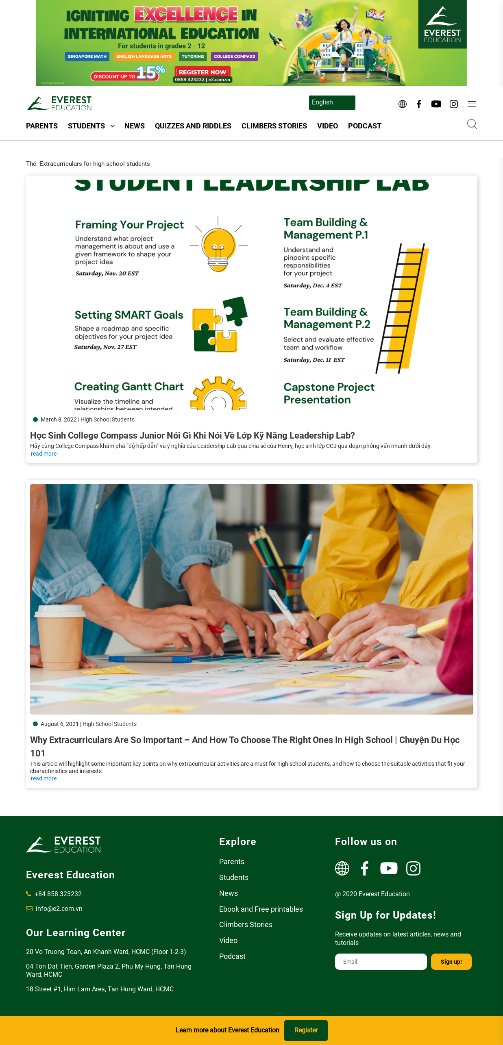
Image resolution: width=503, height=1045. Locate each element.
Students (86, 126)
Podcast (364, 126)
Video (327, 126)
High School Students (108, 419)
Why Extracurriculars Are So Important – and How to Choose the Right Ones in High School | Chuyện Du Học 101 (244, 738)
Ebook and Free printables (261, 909)
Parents (42, 126)
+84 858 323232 (54, 894)
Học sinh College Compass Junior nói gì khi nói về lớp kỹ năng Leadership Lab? (192, 435)
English (322, 102)
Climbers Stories (274, 126)
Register (306, 1030)
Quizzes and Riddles (193, 126)
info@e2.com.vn (54, 908)
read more (44, 453)
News (134, 126)
